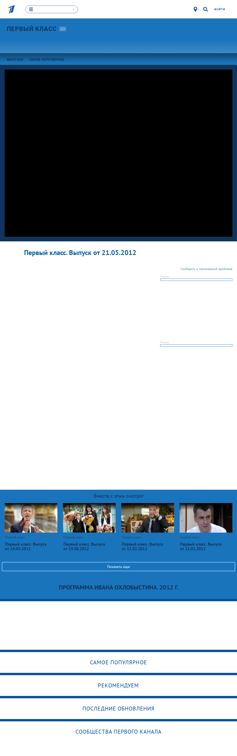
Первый (32, 28)
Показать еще (118, 566)
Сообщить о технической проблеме (206, 269)
